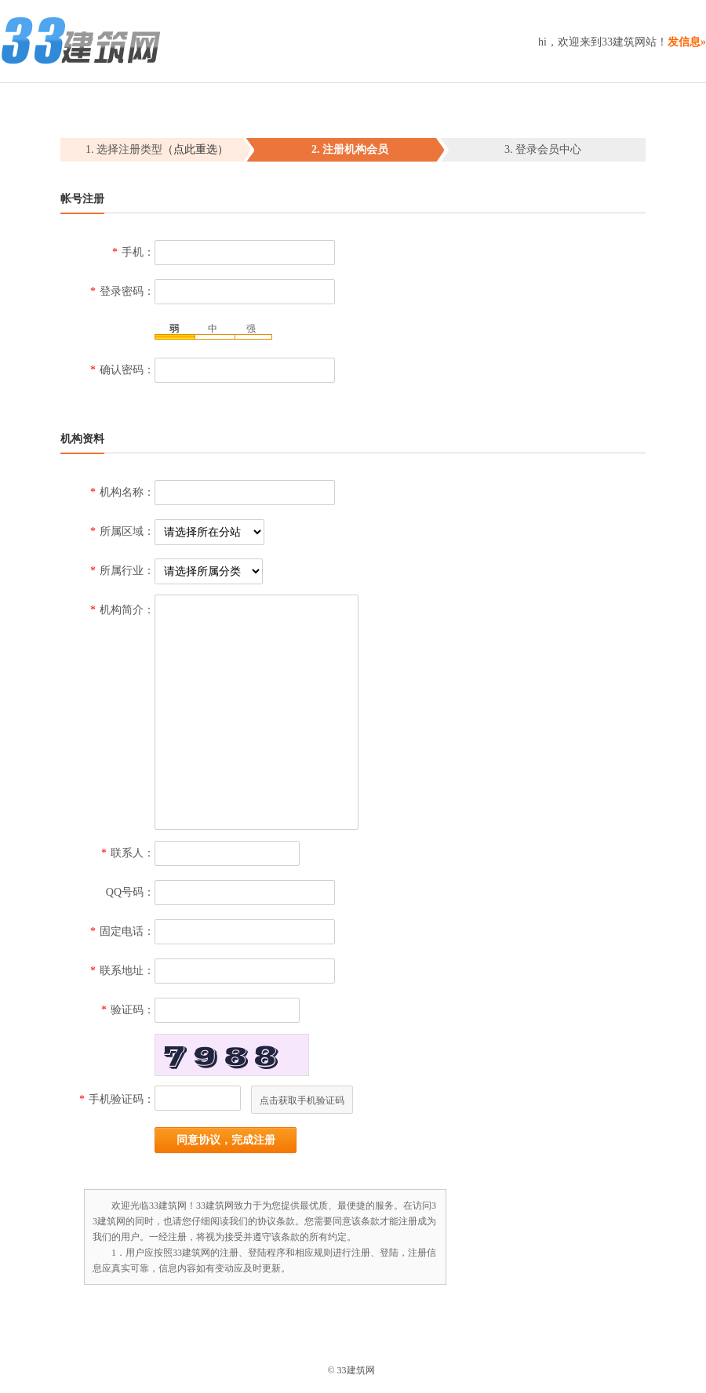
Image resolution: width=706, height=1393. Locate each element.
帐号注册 (82, 199)
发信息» (687, 42)
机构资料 (82, 439)
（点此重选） (195, 149)
